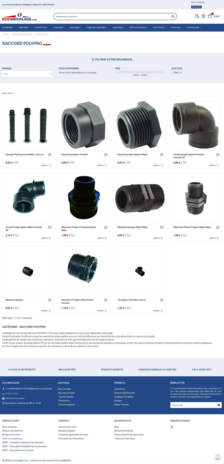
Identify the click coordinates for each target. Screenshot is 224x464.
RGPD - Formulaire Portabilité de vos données (24, 446)
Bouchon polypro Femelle (74, 154)
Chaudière (58, 28)
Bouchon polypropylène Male (132, 154)
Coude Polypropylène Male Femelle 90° (23, 229)
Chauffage (118, 28)
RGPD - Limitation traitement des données (23, 442)
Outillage (175, 28)
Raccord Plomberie (123, 431)
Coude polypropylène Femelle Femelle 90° (188, 156)
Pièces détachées (138, 28)
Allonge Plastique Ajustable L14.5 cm (24, 154)
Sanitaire (23, 28)
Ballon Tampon (121, 404)
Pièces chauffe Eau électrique (129, 434)
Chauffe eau (41, 28)
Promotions (64, 400)
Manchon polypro (14, 300)
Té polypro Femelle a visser (131, 300)
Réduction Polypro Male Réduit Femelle (77, 301)
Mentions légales (203, 397)
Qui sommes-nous (67, 427)
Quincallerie (193, 28)
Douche (118, 400)
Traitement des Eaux (124, 438)
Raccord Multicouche (124, 393)
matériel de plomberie (21, 5)
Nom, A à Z (9, 93)
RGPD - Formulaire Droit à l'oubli (17, 450)
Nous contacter (9, 427)
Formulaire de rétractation (71, 438)
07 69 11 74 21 (11, 394)
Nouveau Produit (66, 393)
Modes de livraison (11, 434)
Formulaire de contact (14, 398)
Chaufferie (119, 389)
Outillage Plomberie (124, 397)
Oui (178, 72)
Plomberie (7, 28)
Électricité (158, 28)
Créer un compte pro (12, 438)
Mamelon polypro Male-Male (132, 227)
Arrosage (75, 28)
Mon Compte (64, 389)
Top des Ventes (66, 397)
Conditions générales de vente (73, 434)
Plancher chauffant (96, 28)
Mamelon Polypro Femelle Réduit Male (78, 229)
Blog (116, 427)
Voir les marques (66, 404)
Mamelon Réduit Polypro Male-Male (192, 227)
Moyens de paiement (12, 431)
